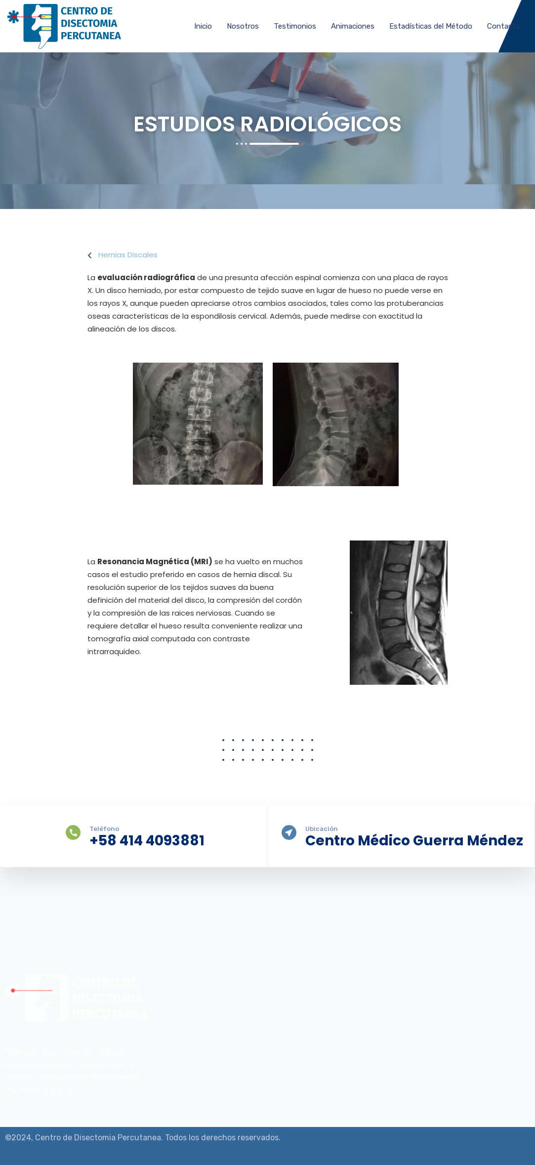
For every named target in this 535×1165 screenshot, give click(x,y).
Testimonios (295, 26)
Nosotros (243, 26)
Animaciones (352, 26)
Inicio (203, 26)
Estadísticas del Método (430, 26)
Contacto (503, 26)
